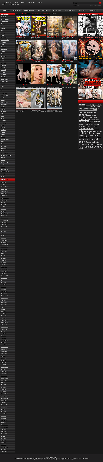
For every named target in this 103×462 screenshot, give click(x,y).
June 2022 (3, 282)
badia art (90, 110)
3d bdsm (82, 105)
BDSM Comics (6, 10)
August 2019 (4, 353)
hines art (96, 129)
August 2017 (4, 407)
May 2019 (3, 360)
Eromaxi (3, 65)
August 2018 (4, 380)
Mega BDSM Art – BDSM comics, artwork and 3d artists (22, 2)
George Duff (4, 81)
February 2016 (4, 447)
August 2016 (4, 433)
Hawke (3, 83)
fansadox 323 (59, 111)
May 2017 (3, 413)
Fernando (3, 70)
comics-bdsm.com (29, 10)
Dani (2, 53)
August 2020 (4, 329)
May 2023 (3, 258)
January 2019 (4, 369)
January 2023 (4, 267)
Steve (2, 141)
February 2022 (4, 291)
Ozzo (2, 116)
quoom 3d (89, 142)
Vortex (3, 167)
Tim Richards (4, 153)
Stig (2, 143)
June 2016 (3, 438)
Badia (2, 35)
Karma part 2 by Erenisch (21, 84)
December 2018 (4, 371)
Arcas (2, 26)
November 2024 (4, 220)
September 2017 (4, 404)
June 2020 (3, 331)
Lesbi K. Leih (99, 131)
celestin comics (86, 117)
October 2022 (4, 273)
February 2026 (4, 186)
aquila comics (97, 105)
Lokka (2, 100)
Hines (2, 86)
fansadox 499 (28, 62)
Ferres (3, 72)
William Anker (5, 171)
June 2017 (3, 411)
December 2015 (4, 451)
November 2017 (4, 400)
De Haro (3, 56)
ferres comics (91, 126)
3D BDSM (3, 17)
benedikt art (87, 112)
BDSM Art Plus (17, 10)
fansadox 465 (28, 87)
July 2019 (3, 356)
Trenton (3, 157)
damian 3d (84, 119)
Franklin (3, 77)
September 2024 (4, 224)
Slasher (3, 137)
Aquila (3, 23)
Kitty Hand (4, 93)
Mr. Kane (3, 111)
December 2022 (4, 269)
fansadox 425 (21, 111)
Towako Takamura (6, 155)
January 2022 (4, 293)
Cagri (2, 44)
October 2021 (4, 300)
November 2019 (4, 347)
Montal (3, 109)
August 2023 (4, 251)
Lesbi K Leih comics (88, 133)
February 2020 (4, 340)
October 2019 (4, 349)
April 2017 (3, 416)
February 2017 (4, 420)
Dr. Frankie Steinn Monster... (68, 84)
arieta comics (83, 110)
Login (78, 5)
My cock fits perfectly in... (52, 109)
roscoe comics (89, 144)
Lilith (2, 97)
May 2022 (3, 284)
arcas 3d (81, 106)
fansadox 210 (74, 87)
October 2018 (4, 376)
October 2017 (4, 402)
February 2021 (4, 315)
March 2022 (3, 289)
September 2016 (4, 431)
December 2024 (4, 218)
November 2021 (4, 298)
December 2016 (4, 424)
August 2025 (4, 200)
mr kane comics (90, 137)
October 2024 (4, 222)
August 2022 (4, 278)
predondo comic (83, 139)
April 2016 (3, 442)
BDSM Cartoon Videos (44, 10)
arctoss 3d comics (94, 106)
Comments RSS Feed (97, 5)
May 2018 (3, 387)
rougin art (95, 144)
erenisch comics (52, 38)
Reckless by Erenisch (20, 60)
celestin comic (91, 115)
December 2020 (4, 320)
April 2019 (3, 362)
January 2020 (4, 342)
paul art (99, 137)
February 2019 (4, 367)
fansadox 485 (43, 62)
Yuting (3, 173)
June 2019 (3, 358)
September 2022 (4, 275)
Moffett (3, 107)
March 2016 (3, 445)
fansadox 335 (43, 111)
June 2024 (3, 231)
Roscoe (3, 132)
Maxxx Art (4, 104)
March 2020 (3, 338)
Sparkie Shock (5, 139)
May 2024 (3, 233)
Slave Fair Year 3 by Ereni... (53, 84)
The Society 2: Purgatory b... (37, 60)
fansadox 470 (74, 62)
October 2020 (4, 324)
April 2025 (3, 209)
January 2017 (4, 422)
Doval (2, 60)
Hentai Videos (92, 10)
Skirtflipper (81, 147)
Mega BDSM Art (52, 457)
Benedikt (3, 42)
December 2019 (4, 344)
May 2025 (3, 206)
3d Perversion (5, 19)
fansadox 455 (43, 87)
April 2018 (3, 389)
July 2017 (3, 409)
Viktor (2, 164)
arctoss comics (91, 108)
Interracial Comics (69, 10)
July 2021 (3, 307)
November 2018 (4, 373)
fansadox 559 (59, 38)
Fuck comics (81, 10)
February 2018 (4, 393)
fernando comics (92, 124)
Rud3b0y (100, 144)
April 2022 (3, 287)
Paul (2, 118)
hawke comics (86, 128)
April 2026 (3, 182)
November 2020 (4, 322)
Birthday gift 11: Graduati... (22, 109)
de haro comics (94, 119)
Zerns (2, 176)
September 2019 (4, 351)
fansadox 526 (74, 38)
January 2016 (4, 449)
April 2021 (3, 311)
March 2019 (3, 364)
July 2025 (3, 202)
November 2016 (4, 427)
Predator (3, 120)
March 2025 (3, 211)
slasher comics (93, 146)
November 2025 (4, 193)
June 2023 (3, 255)
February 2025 (4, 213)
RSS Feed (92, 5)
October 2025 (4, 195)
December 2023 (4, 244)
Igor (2, 88)
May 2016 (3, 440)
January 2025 (4, 215)
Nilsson (3, 113)
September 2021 (4, 302)
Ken (2, 90)
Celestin (3, 47)
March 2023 (3, 262)
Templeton (4, 148)
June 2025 (3, 204)
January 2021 (4, 318)
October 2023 (4, 249)
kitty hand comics (87, 131)
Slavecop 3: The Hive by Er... (53, 36)
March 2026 (3, 184)
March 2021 (3, 313)
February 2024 (4, 240)
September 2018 (4, 378)
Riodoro (3, 130)
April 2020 (3, 335)
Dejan (2, 58)
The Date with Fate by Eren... (68, 36)
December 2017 (4, 398)
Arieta (2, 33)
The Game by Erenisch (67, 60)
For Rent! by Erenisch (51, 60)
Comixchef (4, 49)
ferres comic (82, 126)
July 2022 (3, 280)
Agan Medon (4, 21)
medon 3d (90, 135)
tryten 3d (81, 148)
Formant (3, 74)
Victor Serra (4, 162)
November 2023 (4, 246)
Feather (3, 67)
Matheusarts (4, 102)
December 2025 (4, 191)
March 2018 (3, 391)
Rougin (3, 134)
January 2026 (4, 189)
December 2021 (4, 295)
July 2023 (3, 253)
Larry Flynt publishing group (23, 38)
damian (95, 117)
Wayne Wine (4, 169)
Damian (3, 51)
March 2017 (3, 418)
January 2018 (4, 396)
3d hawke (89, 105)
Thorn (2, 150)
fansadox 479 (59, 62)
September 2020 (4, 327)
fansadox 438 (59, 87)
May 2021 (3, 309)
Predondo (3, 123)
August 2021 (4, 304)
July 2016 (3, 436)
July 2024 (3, 229)
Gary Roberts (4, 79)
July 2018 (3, 382)
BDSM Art (3, 37)
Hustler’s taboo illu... (20, 36)
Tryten (3, 160)
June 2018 (3, 384)
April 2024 (3, 235)
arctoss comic (83, 108)
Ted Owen (4, 146)
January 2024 (4, 242)
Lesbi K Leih (4, 95)
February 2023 (4, 264)
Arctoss (3, 28)
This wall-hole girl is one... (37, 109)
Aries (2, 30)
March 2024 (3, 238)
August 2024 (4, 226)
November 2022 (4, 271)
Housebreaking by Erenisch (37, 84)
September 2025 (4, 198)
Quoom (3, 127)
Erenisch (3, 63)
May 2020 (3, 333)
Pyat (2, 125)
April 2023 (3, 260)
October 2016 (4, 429)
